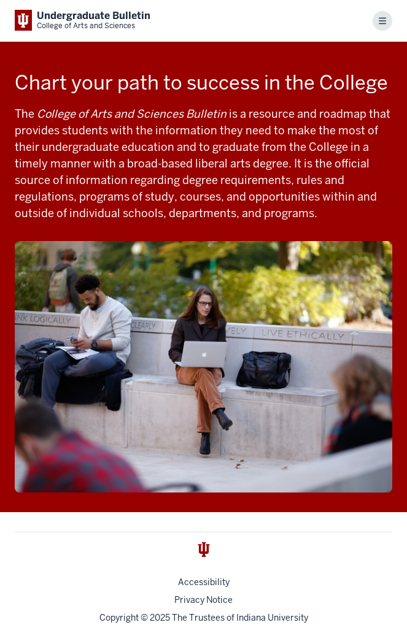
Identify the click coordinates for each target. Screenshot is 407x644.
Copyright (119, 617)
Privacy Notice (203, 599)
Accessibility (204, 582)
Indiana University (272, 617)
